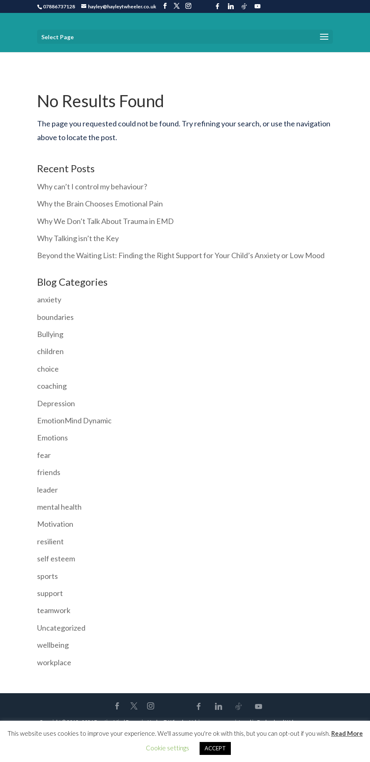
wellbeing (53, 644)
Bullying (50, 334)
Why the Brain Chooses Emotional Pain (100, 203)
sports (47, 576)
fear (44, 455)
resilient (50, 541)
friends (48, 472)
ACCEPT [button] (215, 748)
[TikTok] (244, 6)
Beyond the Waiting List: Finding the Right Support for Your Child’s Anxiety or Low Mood (181, 255)
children (50, 351)
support (50, 593)
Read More (347, 733)
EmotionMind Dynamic (74, 420)
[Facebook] (217, 6)
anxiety (49, 299)
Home (44, 58)
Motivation (55, 523)
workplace (54, 662)
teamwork (53, 610)
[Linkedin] (231, 6)
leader (47, 489)
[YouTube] (257, 6)
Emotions (52, 437)
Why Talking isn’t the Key (78, 238)
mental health (59, 506)
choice (48, 368)
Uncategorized (61, 627)
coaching (52, 385)
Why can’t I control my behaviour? (92, 186)
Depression (56, 403)
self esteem (56, 558)
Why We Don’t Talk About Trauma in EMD (105, 221)
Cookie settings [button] (167, 748)
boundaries (55, 317)
